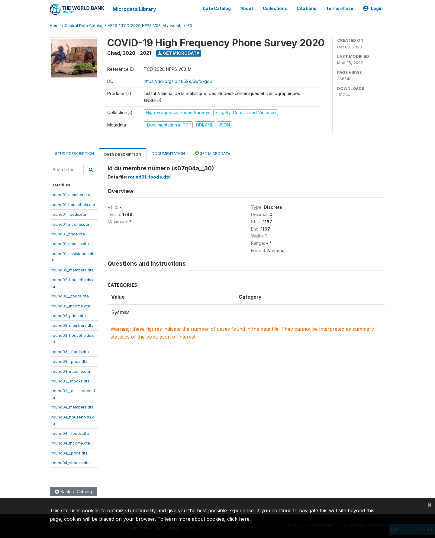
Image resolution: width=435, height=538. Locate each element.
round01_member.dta (70, 194)
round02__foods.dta (70, 296)
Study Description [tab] (74, 153)
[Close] (429, 504)
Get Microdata (179, 53)
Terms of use (339, 8)
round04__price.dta (69, 453)
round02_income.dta (70, 305)
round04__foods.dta (70, 433)
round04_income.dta (70, 443)
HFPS (112, 25)
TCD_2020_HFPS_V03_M (143, 25)
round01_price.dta (68, 233)
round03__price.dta (69, 361)
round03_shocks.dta (70, 381)
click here (238, 519)
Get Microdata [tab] (212, 153)
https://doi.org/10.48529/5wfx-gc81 (179, 81)
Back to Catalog (73, 491)
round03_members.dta (72, 325)
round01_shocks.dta (70, 243)
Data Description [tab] (122, 154)
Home (55, 25)
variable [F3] (181, 25)
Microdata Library (134, 9)
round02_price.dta (68, 315)
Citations (306, 8)
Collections (275, 8)
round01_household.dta (73, 204)
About (246, 8)
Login (373, 8)
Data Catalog (217, 8)
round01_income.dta (70, 224)
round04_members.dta (72, 407)
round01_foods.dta (68, 214)
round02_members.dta (72, 269)
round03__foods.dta (70, 351)
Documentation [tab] (168, 153)
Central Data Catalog (84, 25)
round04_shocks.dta (70, 462)
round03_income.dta (70, 371)
